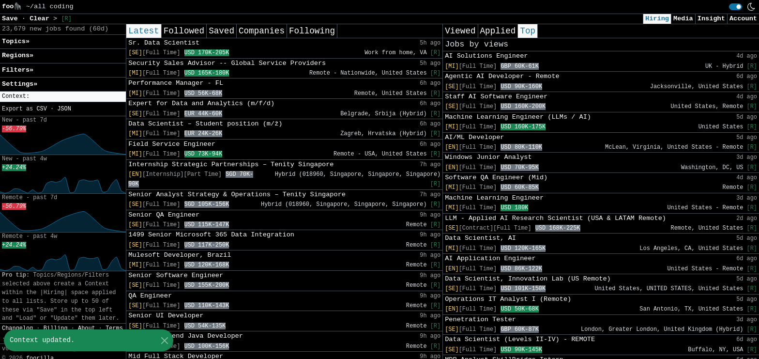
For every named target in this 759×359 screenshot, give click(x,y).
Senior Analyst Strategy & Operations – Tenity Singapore (237, 194)
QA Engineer (150, 295)
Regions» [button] (17, 55)
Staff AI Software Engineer (496, 96)
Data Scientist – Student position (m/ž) (205, 123)
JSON (64, 109)
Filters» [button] (17, 70)
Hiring (657, 18)
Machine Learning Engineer (494, 198)
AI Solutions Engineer (486, 56)
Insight (711, 18)
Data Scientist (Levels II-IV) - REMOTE (520, 339)
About (86, 328)
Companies (262, 31)
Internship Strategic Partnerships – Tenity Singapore (231, 164)
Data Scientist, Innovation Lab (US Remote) (528, 278)
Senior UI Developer (165, 315)
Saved (221, 31)
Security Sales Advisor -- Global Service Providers (227, 63)
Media (683, 18)
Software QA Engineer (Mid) (496, 177)
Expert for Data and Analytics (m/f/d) (201, 103)
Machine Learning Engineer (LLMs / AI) (518, 117)
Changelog (17, 328)
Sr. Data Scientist (163, 43)
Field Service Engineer (171, 144)
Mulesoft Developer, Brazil (179, 255)
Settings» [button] (19, 84)
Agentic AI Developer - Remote (502, 76)
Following (312, 31)
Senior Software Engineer (175, 275)
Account (743, 18)
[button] (63, 97)
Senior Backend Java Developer (185, 336)
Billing (56, 328)
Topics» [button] (16, 41)
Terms (114, 328)
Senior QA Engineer (163, 215)
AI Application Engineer (490, 258)
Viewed (460, 31)
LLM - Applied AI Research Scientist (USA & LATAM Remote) (555, 218)
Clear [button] (41, 18)
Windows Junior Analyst (488, 157)
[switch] (735, 6)
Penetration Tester (480, 319)
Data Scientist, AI (480, 238)
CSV (41, 109)
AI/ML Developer (474, 137)
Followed (184, 31)
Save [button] (12, 18)
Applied (498, 31)
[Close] (164, 340)
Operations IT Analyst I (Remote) (508, 299)
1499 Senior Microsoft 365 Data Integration (211, 234)
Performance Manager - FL (175, 83)
